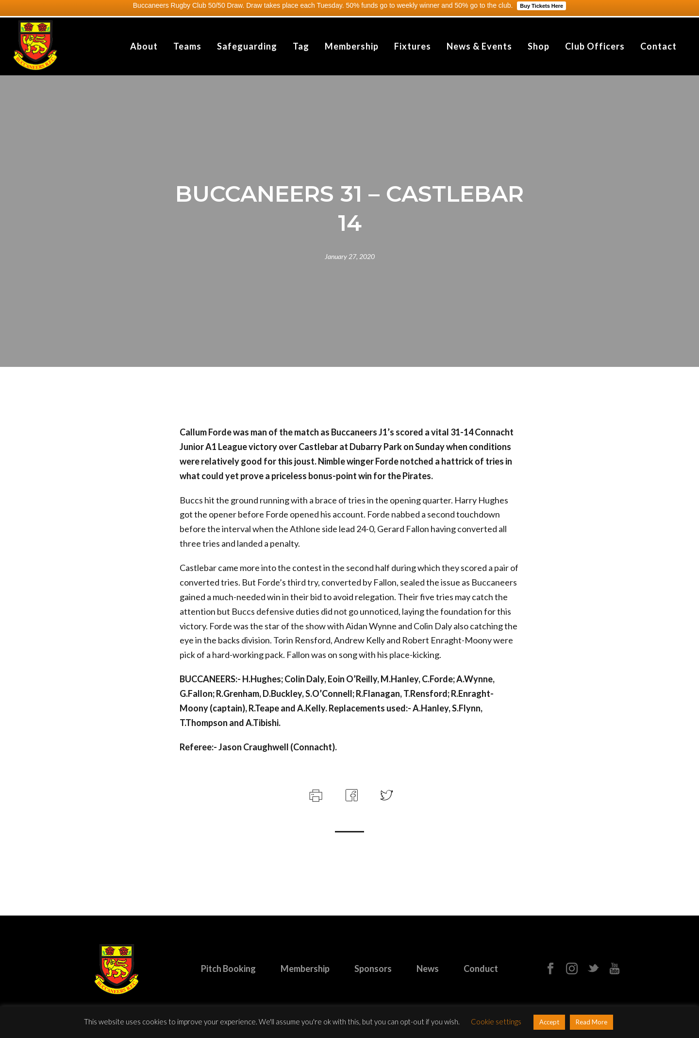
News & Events (479, 46)
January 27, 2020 (350, 256)
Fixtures (412, 46)
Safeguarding (247, 46)
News (427, 968)
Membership (352, 46)
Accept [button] (549, 1022)
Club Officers (595, 46)
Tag (301, 46)
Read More (591, 1022)
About (144, 46)
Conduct (481, 968)
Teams (187, 46)
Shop (538, 46)
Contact (658, 46)
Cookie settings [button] (496, 1021)
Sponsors (373, 968)
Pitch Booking (228, 968)
